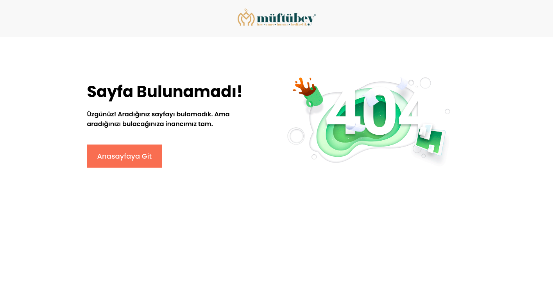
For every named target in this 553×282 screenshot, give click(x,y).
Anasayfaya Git (124, 156)
